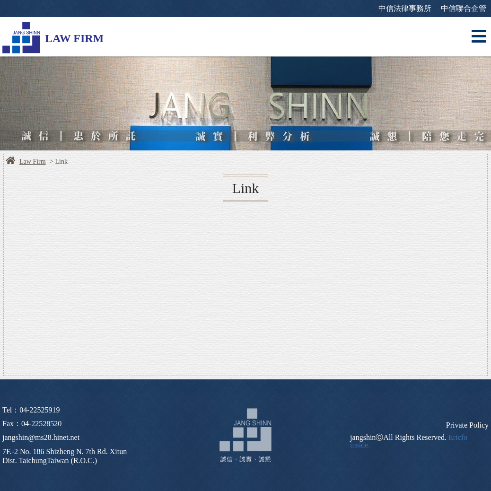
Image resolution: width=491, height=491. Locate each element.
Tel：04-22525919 (31, 410)
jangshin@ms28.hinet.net (40, 437)
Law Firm (32, 161)
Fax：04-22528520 (31, 424)
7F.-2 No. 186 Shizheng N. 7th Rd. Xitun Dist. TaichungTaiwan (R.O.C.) (64, 456)
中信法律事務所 (404, 8)
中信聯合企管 (463, 8)
